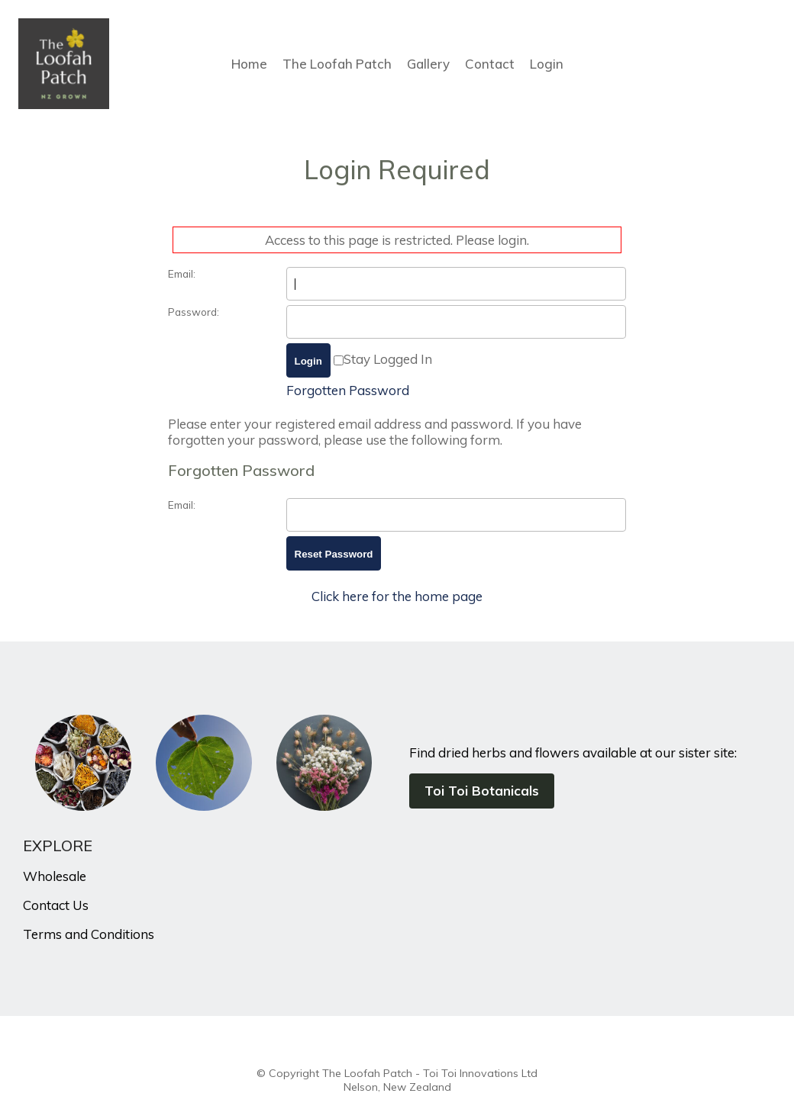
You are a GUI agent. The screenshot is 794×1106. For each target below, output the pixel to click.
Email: (181, 273)
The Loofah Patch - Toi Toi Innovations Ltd (429, 1073)
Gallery (428, 64)
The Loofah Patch (337, 64)
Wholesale (54, 876)
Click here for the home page (397, 596)
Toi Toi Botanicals (481, 791)
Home (249, 64)
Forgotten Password (347, 390)
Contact (490, 64)
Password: (193, 311)
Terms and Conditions (88, 934)
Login (546, 64)
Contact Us (56, 905)
